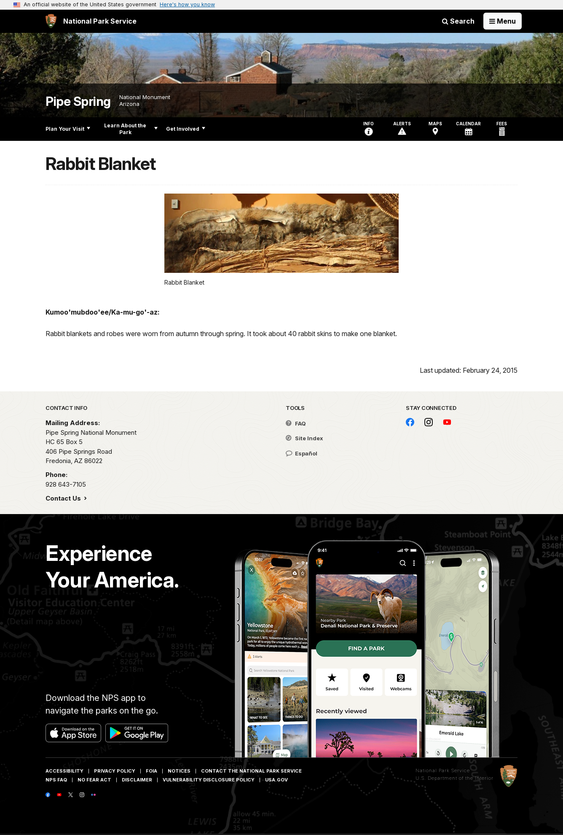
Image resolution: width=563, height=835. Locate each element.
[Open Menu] (502, 21)
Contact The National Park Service (251, 771)
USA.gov (276, 780)
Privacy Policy (114, 771)
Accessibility (64, 771)
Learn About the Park (131, 128)
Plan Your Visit (68, 129)
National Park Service (443, 770)
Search (458, 21)
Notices (179, 771)
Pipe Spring (78, 101)
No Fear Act (94, 780)
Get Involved (185, 129)
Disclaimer (137, 780)
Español (301, 453)
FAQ (296, 423)
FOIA (151, 771)
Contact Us (64, 498)
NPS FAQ (56, 780)
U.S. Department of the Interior (454, 778)
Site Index (304, 438)
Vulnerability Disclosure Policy (209, 780)
